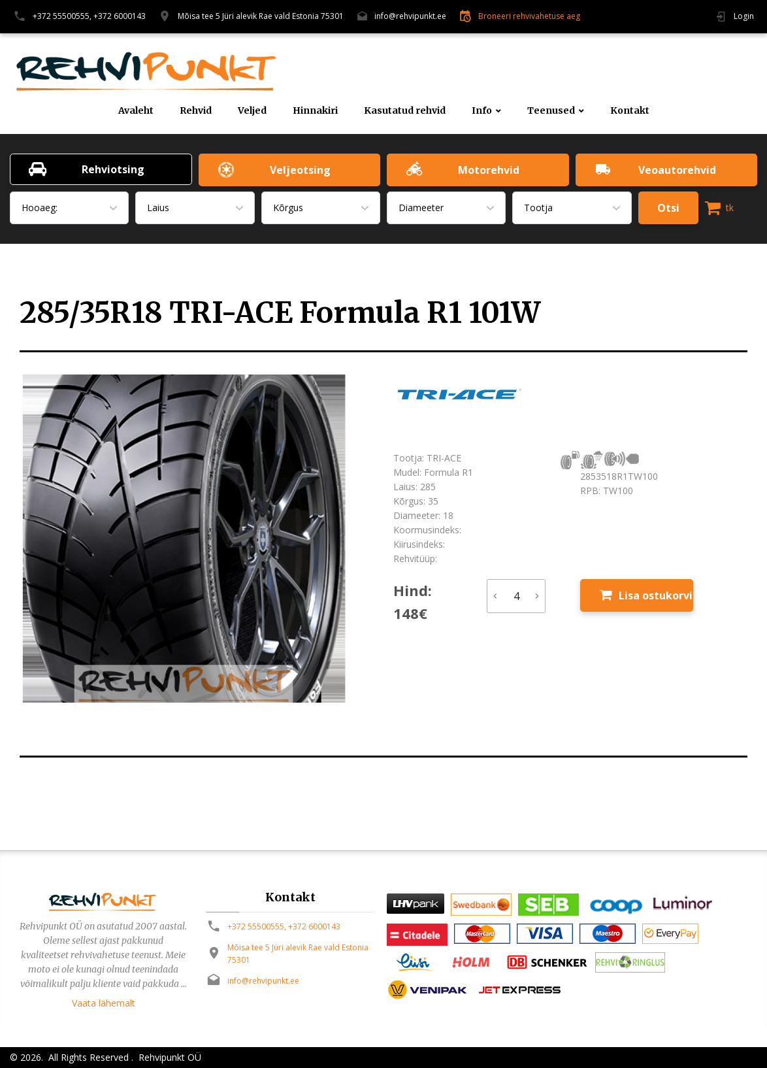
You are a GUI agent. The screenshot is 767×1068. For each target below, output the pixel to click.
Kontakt (629, 110)
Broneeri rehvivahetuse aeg (529, 16)
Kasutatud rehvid (405, 110)
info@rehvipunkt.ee (410, 16)
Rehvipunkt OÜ (168, 1057)
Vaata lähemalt (103, 1003)
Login (744, 16)
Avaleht (136, 110)
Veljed (252, 110)
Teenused (551, 110)
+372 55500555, (62, 16)
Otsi (668, 208)
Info (482, 110)
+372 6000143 (119, 16)
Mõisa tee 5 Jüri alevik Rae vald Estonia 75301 (261, 16)
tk (719, 208)
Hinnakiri (315, 110)
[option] (197, 539)
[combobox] (69, 208)
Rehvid (196, 110)
